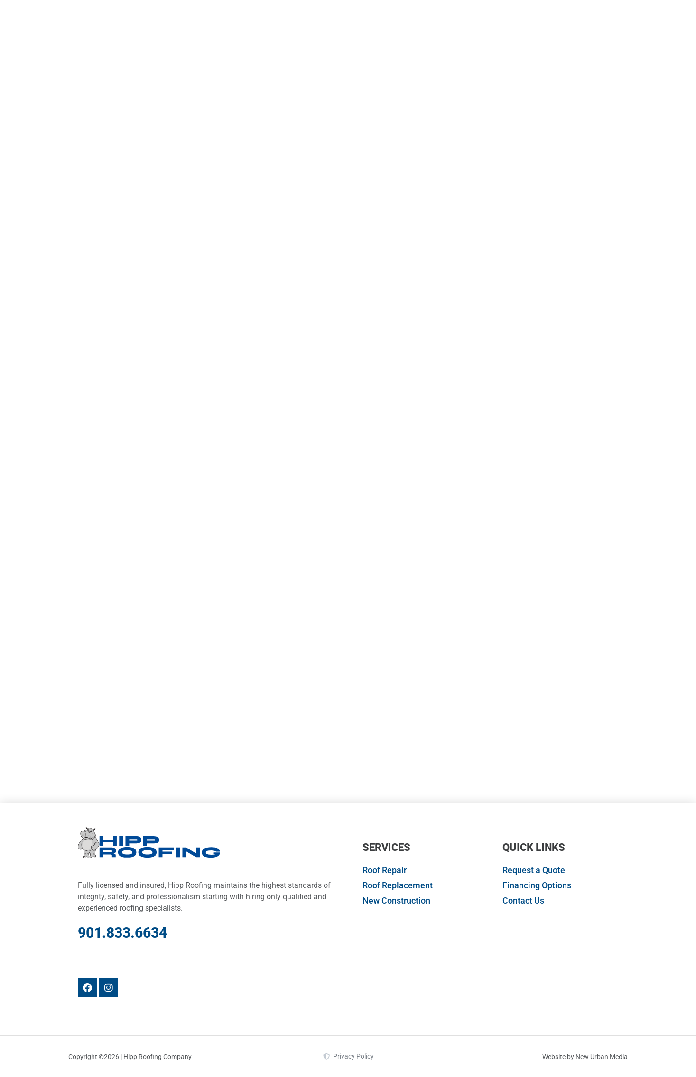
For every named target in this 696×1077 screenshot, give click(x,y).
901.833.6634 (122, 932)
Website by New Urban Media (585, 1056)
